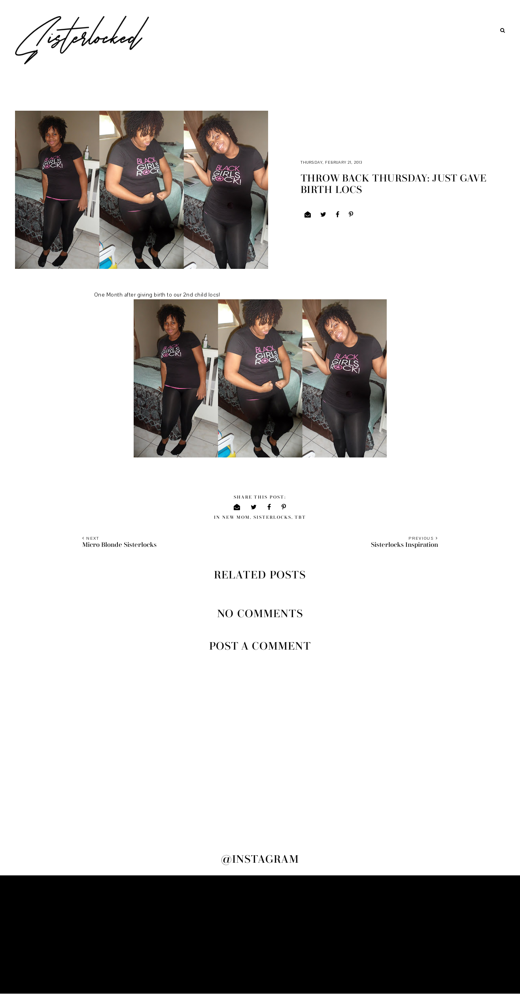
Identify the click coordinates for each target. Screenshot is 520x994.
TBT (300, 517)
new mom (236, 517)
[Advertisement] (260, 934)
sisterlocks (272, 517)
